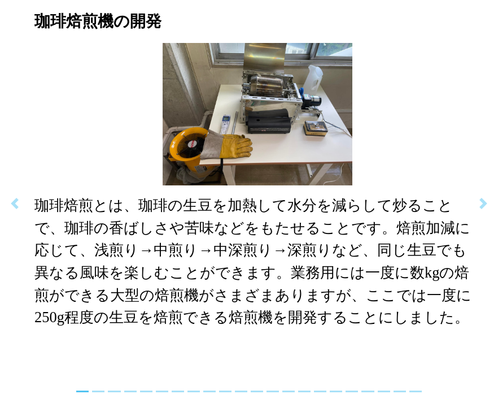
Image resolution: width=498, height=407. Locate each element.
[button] (15, 203)
